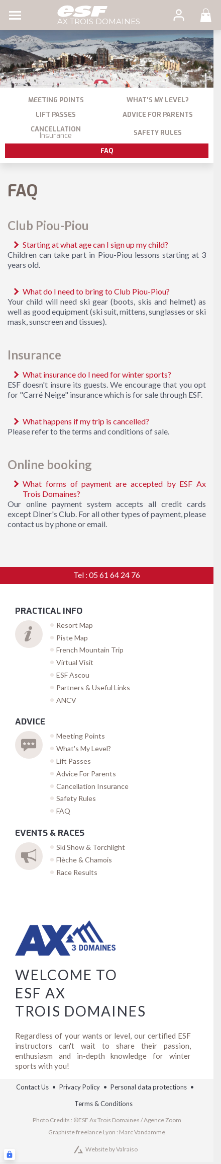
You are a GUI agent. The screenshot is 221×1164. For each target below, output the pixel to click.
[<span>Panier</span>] (206, 15)
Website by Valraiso (111, 1149)
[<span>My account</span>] (179, 15)
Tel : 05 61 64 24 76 (106, 574)
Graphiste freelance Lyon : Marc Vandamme (106, 1132)
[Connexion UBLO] (9, 1154)
